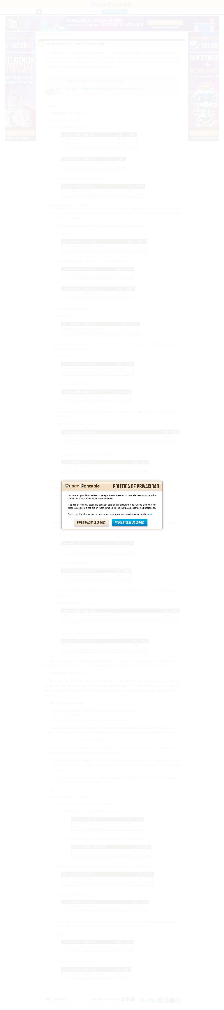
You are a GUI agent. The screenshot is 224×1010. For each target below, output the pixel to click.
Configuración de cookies (91, 523)
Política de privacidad (136, 486)
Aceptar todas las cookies (129, 523)
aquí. (150, 514)
